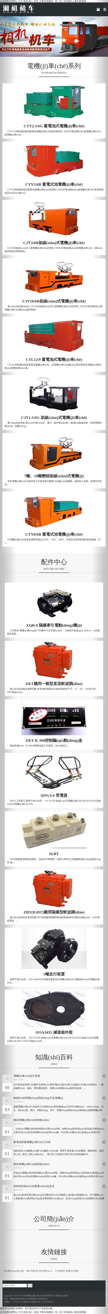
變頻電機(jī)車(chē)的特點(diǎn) (31, 1120)
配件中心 (54, 562)
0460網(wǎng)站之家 (13, 1271)
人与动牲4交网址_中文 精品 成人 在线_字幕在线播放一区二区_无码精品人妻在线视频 (43, 1)
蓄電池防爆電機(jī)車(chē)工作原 (32, 1142)
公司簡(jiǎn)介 (54, 1219)
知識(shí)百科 (54, 1057)
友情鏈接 (54, 1252)
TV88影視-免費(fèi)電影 (66, 1271)
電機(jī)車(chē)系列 (54, 66)
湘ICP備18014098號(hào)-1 (39, 1271)
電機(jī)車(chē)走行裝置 (26, 1075)
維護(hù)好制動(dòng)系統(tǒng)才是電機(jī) (38, 1098)
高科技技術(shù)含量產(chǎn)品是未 (33, 1186)
